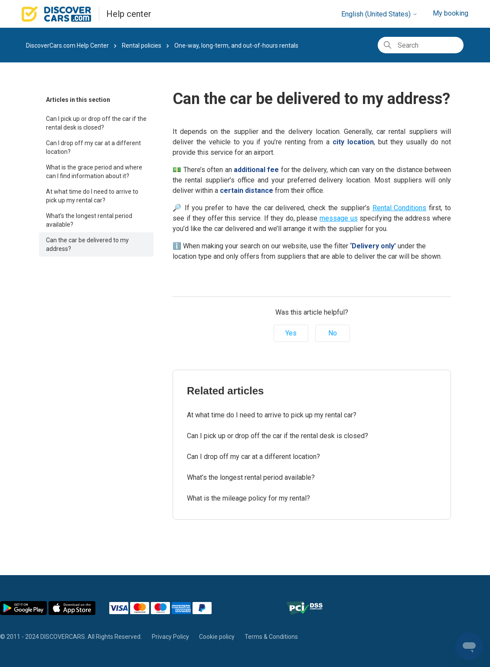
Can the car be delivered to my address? (87, 244)
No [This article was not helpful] (332, 333)
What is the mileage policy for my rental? (248, 498)
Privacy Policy (170, 636)
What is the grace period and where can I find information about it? (94, 171)
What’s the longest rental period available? (89, 220)
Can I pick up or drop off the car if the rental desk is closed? (96, 123)
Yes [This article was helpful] (291, 333)
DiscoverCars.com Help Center (67, 45)
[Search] (421, 45)
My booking (450, 13)
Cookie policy (217, 636)
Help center (128, 14)
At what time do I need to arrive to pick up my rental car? (92, 196)
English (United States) (379, 14)
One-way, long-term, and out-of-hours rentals (236, 45)
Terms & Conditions (271, 636)
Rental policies (141, 45)
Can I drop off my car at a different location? (93, 147)
